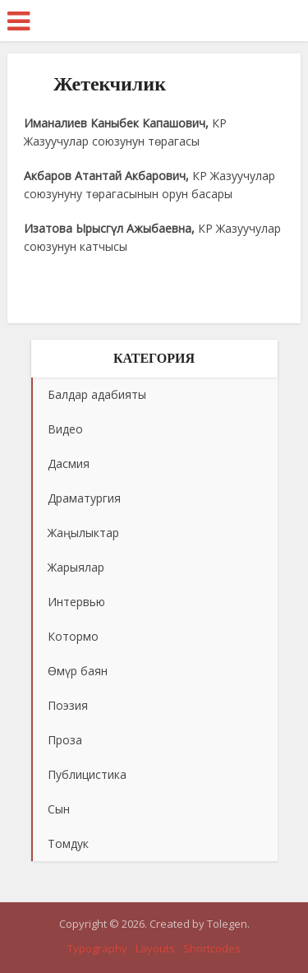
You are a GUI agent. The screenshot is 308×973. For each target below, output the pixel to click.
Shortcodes (212, 948)
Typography (97, 948)
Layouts (155, 948)
